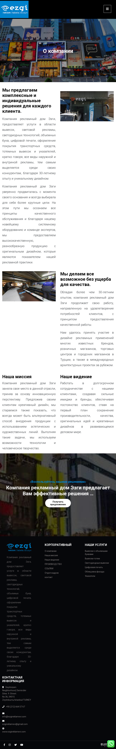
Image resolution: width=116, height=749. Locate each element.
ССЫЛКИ (49, 568)
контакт (49, 577)
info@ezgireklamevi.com (14, 715)
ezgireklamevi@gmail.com (14, 722)
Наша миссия (51, 555)
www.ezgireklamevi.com (14, 730)
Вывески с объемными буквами (96, 552)
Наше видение (52, 560)
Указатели (90, 576)
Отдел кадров (52, 573)
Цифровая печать (94, 567)
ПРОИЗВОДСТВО (53, 564)
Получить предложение (58, 503)
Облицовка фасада (94, 571)
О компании (50, 551)
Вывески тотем (92, 558)
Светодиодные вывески (97, 563)
